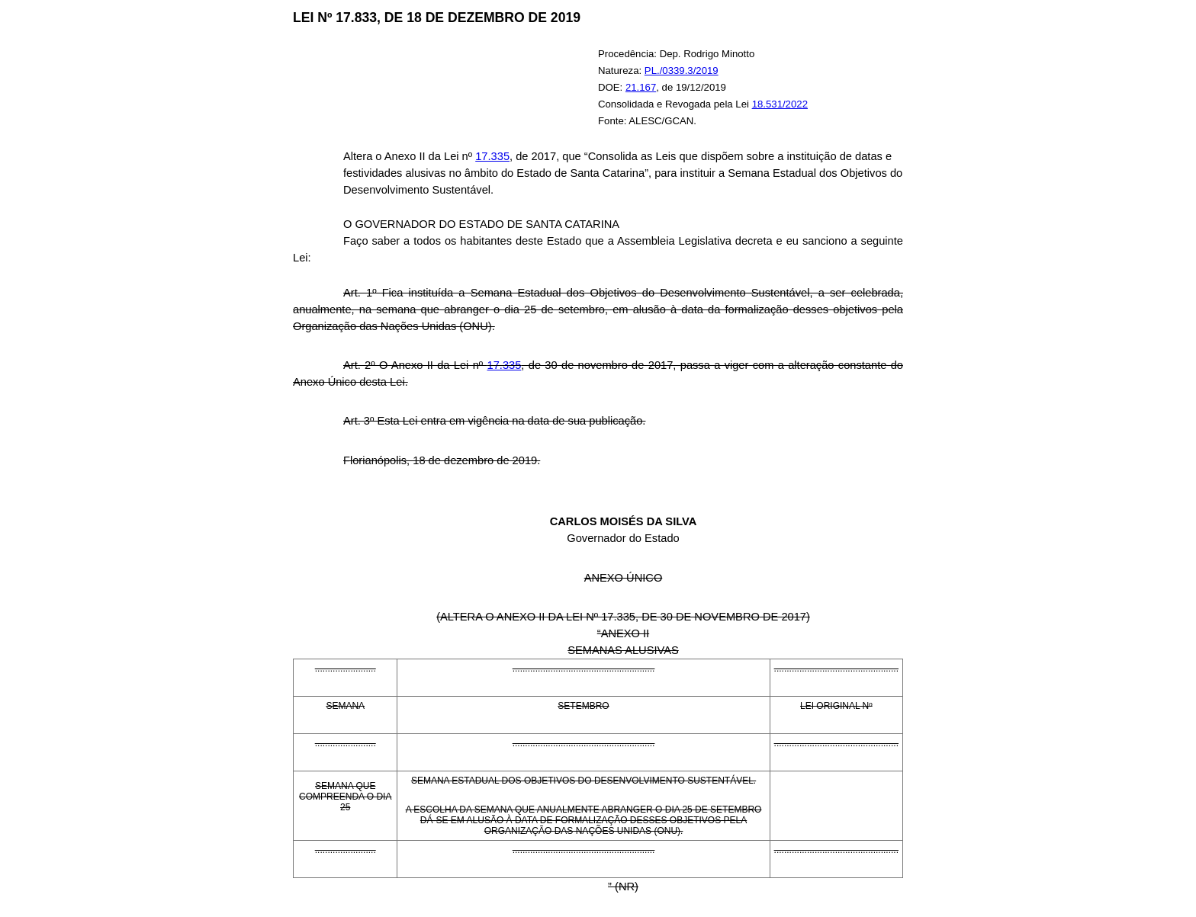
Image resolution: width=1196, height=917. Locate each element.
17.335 (492, 156)
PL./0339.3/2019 (682, 70)
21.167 (640, 87)
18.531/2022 (780, 104)
